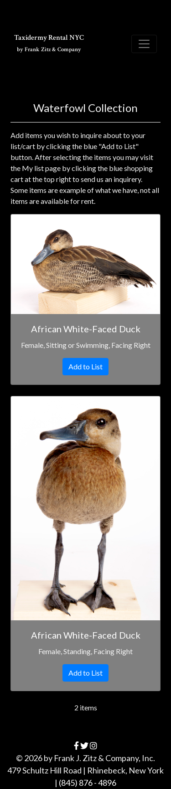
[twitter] (84, 746)
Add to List (85, 366)
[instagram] (93, 746)
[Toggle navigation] (144, 44)
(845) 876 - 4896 (87, 783)
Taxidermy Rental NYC (49, 43)
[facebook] (76, 746)
